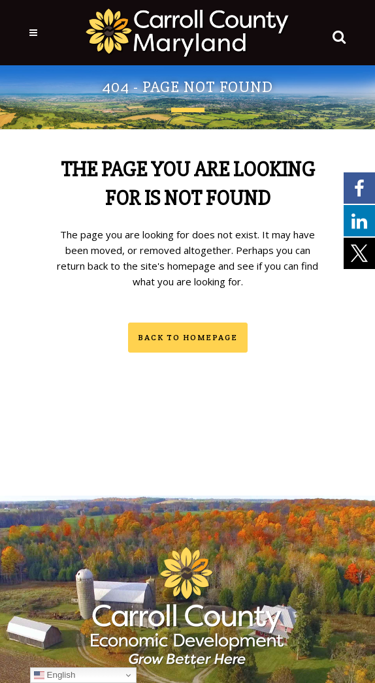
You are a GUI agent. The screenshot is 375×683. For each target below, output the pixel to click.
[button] (336, 33)
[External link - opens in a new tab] (359, 187)
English (54, 675)
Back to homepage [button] (188, 337)
